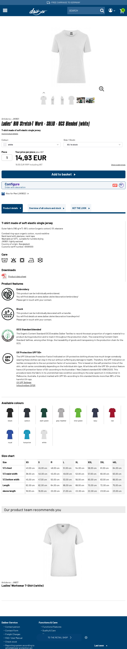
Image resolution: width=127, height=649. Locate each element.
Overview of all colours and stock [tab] (45, 208)
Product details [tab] (10, 208)
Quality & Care (49, 630)
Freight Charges (12, 634)
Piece (4, 152)
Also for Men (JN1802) (14, 193)
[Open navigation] (5, 10)
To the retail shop (60, 637)
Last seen (99, 645)
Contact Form (11, 630)
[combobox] (86, 10)
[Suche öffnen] (102, 10)
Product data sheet (14, 276)
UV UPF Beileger (23, 382)
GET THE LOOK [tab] (79, 208)
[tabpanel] (63, 354)
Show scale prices (118, 165)
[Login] (111, 10)
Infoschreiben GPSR (25, 385)
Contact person (12, 626)
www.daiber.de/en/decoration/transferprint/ (59, 316)
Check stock (11, 641)
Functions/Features (51, 626)
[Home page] (38, 11)
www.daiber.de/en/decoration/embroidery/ (58, 296)
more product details (10, 133)
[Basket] (122, 10)
